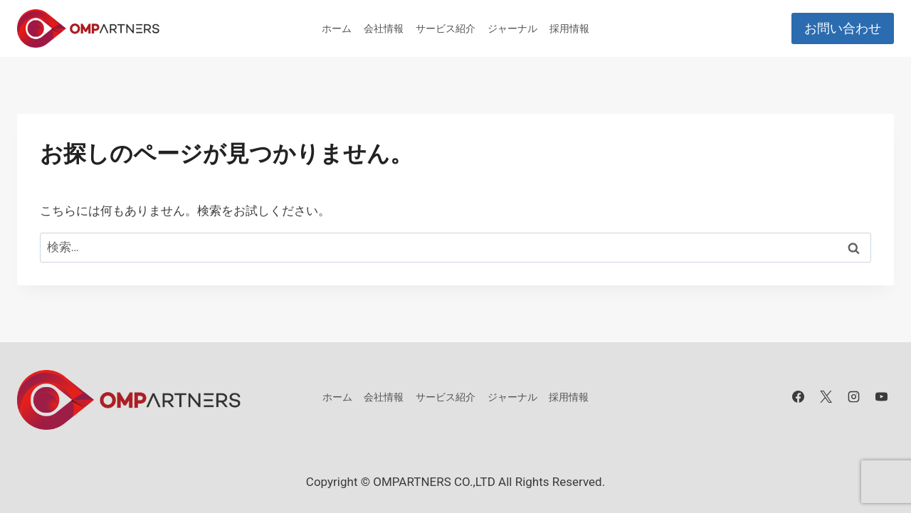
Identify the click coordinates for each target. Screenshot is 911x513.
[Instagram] (854, 397)
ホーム (337, 28)
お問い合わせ (842, 28)
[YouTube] (882, 397)
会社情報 (384, 28)
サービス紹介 (445, 28)
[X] (826, 397)
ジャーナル (512, 28)
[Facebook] (798, 397)
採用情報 (569, 28)
